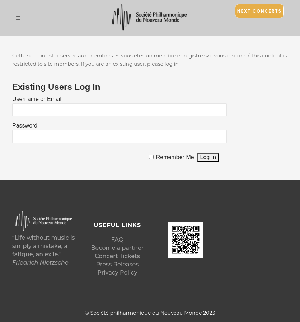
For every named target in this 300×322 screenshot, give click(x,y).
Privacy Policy (117, 272)
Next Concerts (259, 11)
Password (24, 126)
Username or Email (36, 99)
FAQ (117, 239)
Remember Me (175, 157)
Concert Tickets (117, 256)
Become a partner (117, 247)
